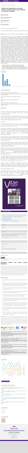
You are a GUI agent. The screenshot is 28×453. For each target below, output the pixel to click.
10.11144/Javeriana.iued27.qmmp (6, 348)
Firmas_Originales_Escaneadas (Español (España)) (10, 220)
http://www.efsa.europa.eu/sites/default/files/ (21, 118)
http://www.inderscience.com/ (17, 132)
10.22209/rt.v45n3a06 (4, 336)
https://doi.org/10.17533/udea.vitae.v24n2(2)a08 (10, 28)
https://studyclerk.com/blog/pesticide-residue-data (9, 126)
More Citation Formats (5, 237)
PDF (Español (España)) (6, 211)
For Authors (3, 411)
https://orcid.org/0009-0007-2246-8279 (6, 22)
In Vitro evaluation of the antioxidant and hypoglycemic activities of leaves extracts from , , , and (13, 398)
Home (2, 4)
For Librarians (3, 412)
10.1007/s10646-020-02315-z (5, 354)
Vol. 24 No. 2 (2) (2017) (11, 4)
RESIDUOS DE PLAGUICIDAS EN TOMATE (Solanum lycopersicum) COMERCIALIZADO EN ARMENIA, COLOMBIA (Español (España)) (14, 216)
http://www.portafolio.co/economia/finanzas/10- (20, 144)
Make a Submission (5, 381)
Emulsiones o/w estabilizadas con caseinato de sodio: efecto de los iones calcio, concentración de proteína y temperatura (13, 391)
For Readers (3, 409)
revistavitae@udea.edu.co (14, 437)
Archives (5, 4)
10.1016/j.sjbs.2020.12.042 (5, 342)
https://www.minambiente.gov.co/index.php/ (8, 174)
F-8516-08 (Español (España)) (7, 219)
